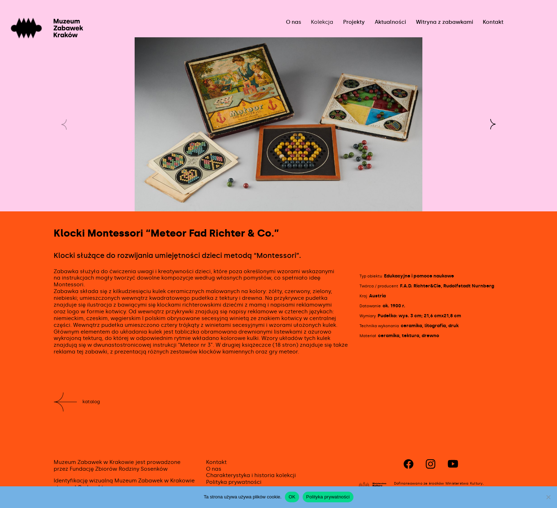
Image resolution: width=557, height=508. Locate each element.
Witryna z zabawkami (444, 22)
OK (291, 496)
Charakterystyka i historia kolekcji (251, 475)
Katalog (91, 401)
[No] (548, 497)
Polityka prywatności (233, 482)
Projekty (354, 22)
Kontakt (493, 22)
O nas (293, 22)
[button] (493, 124)
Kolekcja (322, 22)
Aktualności (390, 22)
